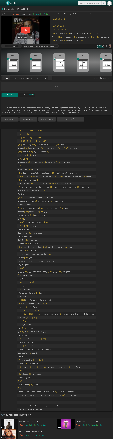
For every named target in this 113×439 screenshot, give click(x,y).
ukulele (21, 78)
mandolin (29, 78)
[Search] (103, 3)
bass (44, 78)
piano (14, 78)
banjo (37, 78)
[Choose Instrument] (50, 78)
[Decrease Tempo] (3, 46)
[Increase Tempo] (20, 46)
